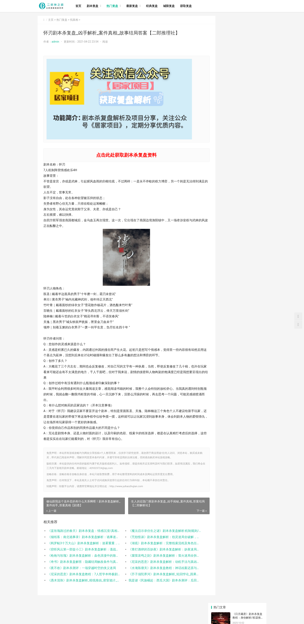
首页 (81, 6)
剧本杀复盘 (237, 523)
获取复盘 (188, 6)
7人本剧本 (219, 534)
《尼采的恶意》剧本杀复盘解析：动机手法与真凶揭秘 (157, 562)
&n (219, 517)
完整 (219, 523)
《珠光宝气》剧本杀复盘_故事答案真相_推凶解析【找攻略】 (247, 460)
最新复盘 (135, 6)
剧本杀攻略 (237, 505)
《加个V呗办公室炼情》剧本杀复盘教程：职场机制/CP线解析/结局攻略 (247, 80)
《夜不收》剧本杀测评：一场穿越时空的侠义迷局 (81, 568)
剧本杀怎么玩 (238, 540)
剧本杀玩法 (255, 540)
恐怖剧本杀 (219, 540)
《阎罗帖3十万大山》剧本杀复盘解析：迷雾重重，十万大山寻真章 (81, 543)
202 (255, 499)
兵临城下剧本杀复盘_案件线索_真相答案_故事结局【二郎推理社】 (247, 415)
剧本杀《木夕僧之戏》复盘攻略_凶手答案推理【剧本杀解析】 (247, 355)
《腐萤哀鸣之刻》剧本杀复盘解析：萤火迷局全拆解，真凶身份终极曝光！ (157, 555)
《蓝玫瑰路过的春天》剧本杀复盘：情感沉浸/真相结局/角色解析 (81, 531)
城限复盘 (171, 6)
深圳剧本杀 (255, 505)
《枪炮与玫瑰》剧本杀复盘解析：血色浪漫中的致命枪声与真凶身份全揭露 (81, 555)
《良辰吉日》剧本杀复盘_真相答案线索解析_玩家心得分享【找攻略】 (247, 430)
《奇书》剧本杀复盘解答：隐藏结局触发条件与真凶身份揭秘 (81, 562)
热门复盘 (115, 6)
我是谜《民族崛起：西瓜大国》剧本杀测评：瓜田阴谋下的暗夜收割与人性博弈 (157, 580)
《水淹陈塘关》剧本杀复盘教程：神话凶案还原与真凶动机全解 (157, 568)
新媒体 (219, 511)
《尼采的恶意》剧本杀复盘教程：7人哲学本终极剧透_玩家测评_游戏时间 (81, 574)
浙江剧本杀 (219, 546)
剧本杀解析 (255, 534)
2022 (219, 505)
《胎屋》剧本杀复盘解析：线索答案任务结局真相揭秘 (247, 95)
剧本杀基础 (255, 517)
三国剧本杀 (255, 529)
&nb (237, 499)
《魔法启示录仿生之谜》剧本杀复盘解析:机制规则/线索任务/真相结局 (157, 531)
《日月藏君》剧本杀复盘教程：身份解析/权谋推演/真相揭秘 (247, 34)
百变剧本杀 (237, 517)
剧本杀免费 (237, 529)
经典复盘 (154, 6)
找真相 (74, 19)
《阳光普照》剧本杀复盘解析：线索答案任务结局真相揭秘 (247, 110)
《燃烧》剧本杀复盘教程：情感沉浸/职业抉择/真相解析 (247, 49)
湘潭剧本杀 (255, 546)
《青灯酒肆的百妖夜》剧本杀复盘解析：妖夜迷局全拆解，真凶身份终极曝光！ (157, 549)
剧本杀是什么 (238, 534)
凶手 (219, 529)
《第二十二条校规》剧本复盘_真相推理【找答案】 (247, 445)
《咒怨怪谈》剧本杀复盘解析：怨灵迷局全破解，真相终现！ (157, 537)
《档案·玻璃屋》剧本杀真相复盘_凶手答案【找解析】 (247, 370)
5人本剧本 (237, 552)
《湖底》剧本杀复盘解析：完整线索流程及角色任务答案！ (157, 543)
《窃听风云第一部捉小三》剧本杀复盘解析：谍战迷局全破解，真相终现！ (81, 549)
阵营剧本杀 (255, 523)
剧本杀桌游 (219, 499)
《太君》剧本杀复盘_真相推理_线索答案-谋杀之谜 (247, 340)
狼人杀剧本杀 (238, 511)
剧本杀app (255, 552)
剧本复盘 (95, 6)
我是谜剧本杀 (256, 511)
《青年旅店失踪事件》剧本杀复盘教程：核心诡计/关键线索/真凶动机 (247, 64)
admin (55, 41)
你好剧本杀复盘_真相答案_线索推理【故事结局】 (246, 400)
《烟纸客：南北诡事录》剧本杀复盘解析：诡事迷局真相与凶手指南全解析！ (81, 537)
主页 (51, 19)
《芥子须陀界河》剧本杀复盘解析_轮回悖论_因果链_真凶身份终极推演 (157, 574)
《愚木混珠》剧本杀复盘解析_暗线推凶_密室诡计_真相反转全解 (81, 580)
